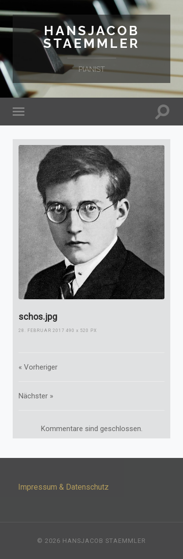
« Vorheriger (38, 367)
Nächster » (36, 396)
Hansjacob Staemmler (91, 37)
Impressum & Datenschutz (63, 487)
